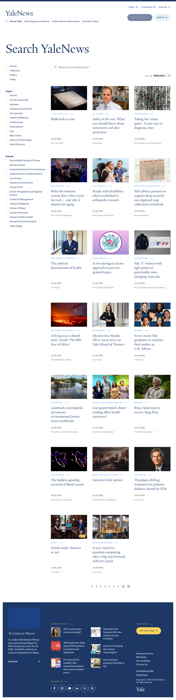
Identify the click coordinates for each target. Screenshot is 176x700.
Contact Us (142, 664)
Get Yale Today (148, 630)
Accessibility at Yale (144, 670)
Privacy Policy (142, 674)
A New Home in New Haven (66, 21)
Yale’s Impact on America (36, 21)
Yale (140, 690)
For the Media (143, 660)
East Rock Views (90, 21)
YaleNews (19, 14)
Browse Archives (144, 653)
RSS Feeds (141, 657)
